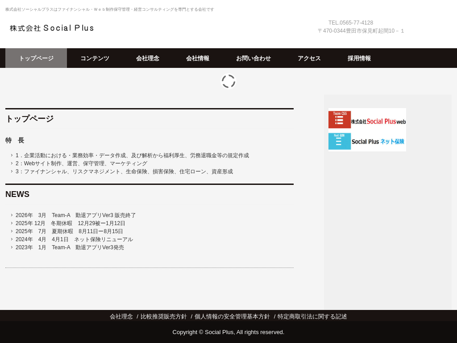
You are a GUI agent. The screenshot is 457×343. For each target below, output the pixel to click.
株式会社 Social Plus (55, 27)
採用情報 (359, 58)
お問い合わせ (253, 58)
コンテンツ (94, 58)
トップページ (36, 58)
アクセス (309, 58)
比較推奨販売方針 (164, 316)
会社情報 (197, 58)
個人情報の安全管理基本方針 (232, 316)
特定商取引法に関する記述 (312, 316)
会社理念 (147, 58)
